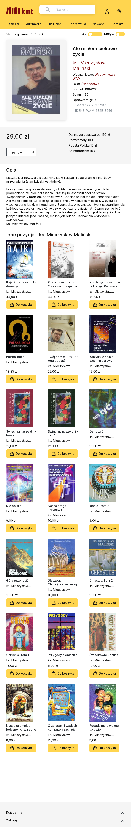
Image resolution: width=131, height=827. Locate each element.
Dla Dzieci (55, 24)
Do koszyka (21, 304)
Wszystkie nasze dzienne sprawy (101, 359)
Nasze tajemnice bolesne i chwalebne (21, 727)
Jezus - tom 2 (99, 506)
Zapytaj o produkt (21, 152)
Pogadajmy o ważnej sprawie (104, 727)
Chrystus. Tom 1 (17, 655)
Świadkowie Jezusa (103, 655)
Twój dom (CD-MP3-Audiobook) (63, 359)
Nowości (98, 24)
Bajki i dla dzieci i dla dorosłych (21, 284)
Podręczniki (77, 24)
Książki (13, 24)
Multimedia (33, 24)
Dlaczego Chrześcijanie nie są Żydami (62, 582)
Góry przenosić (17, 580)
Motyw (114, 34)
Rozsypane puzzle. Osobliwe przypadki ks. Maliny (62, 284)
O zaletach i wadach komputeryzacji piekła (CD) (64, 727)
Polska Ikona (15, 357)
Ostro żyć (96, 431)
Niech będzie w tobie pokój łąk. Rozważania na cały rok (105, 284)
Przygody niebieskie (63, 655)
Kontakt (117, 24)
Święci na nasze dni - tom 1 (63, 433)
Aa (84, 34)
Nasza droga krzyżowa (57, 508)
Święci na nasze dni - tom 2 (21, 433)
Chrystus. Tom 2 (101, 580)
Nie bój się (13, 506)
